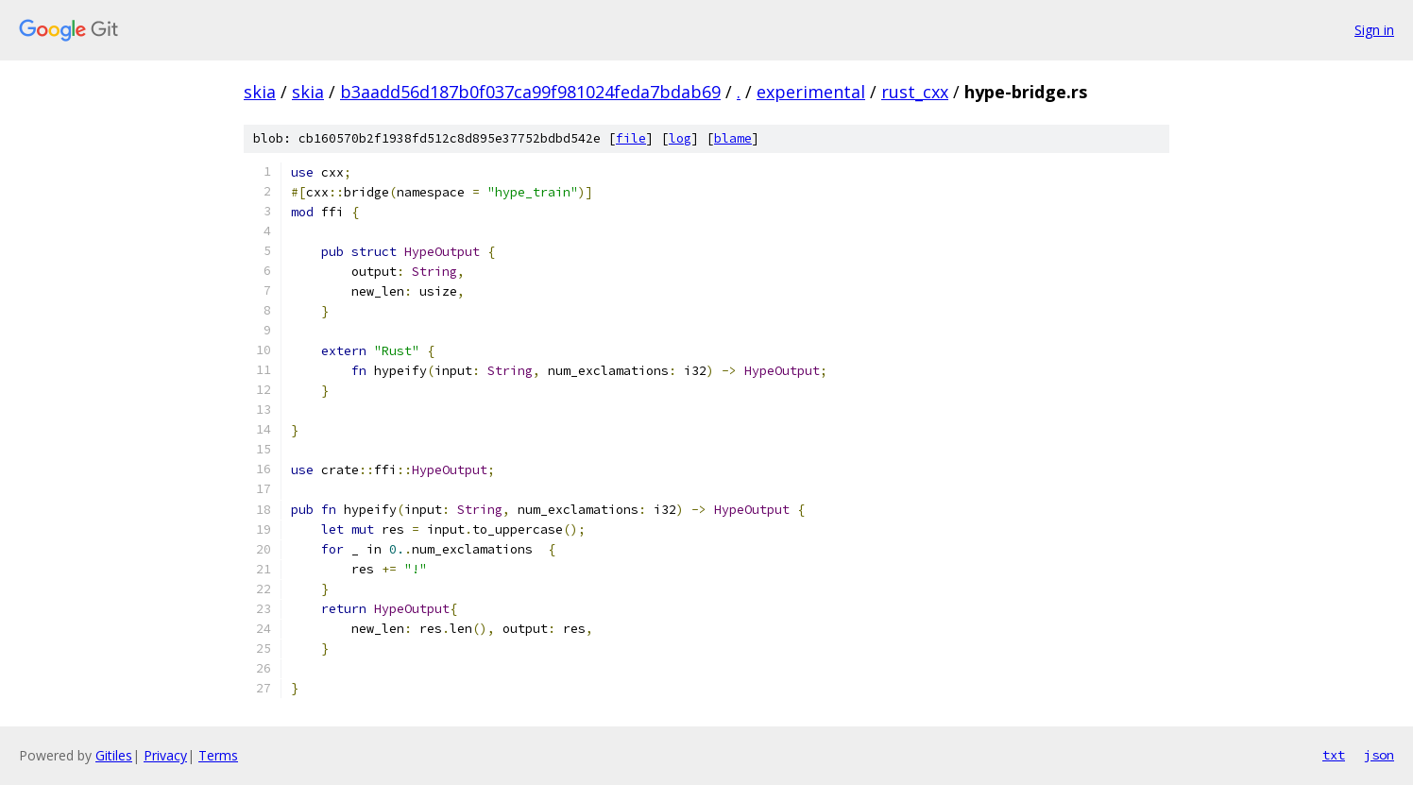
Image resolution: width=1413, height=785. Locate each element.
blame (733, 138)
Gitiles (113, 755)
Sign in (1374, 30)
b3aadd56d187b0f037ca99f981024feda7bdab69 (530, 91)
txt (1333, 754)
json (1379, 754)
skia (260, 91)
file (631, 138)
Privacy (165, 755)
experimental (811, 91)
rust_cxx (914, 91)
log (680, 138)
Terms (218, 755)
